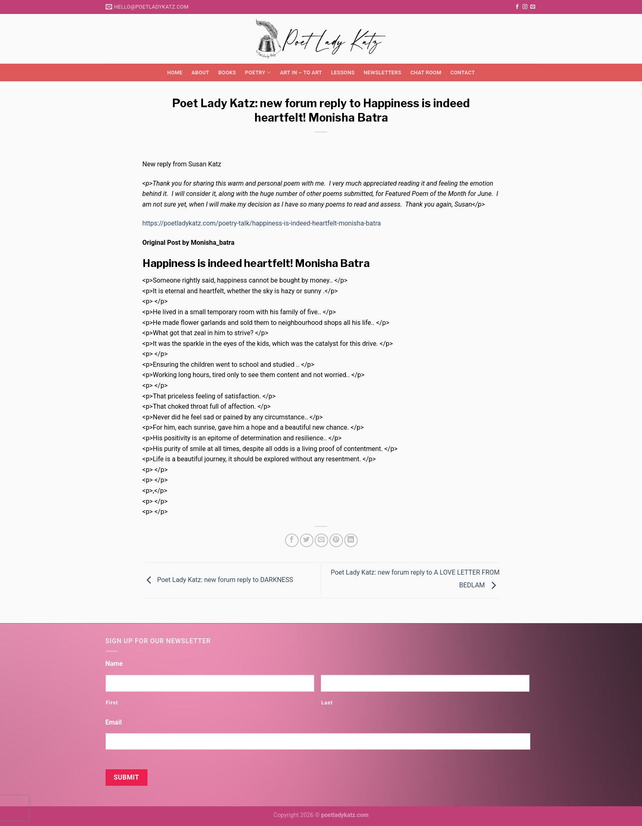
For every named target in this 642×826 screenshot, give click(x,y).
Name (114, 663)
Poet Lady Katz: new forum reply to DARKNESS (218, 580)
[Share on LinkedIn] (351, 540)
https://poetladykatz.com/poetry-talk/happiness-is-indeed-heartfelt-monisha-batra (262, 223)
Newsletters (382, 72)
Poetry (258, 72)
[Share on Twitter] (306, 540)
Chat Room (425, 72)
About (200, 72)
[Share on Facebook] (292, 540)
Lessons (342, 72)
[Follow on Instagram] (524, 7)
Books (227, 72)
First (112, 702)
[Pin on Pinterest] (336, 540)
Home (174, 72)
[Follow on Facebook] (517, 7)
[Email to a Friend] (321, 540)
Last (327, 702)
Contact (462, 72)
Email (114, 722)
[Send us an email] (532, 7)
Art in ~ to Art (301, 72)
